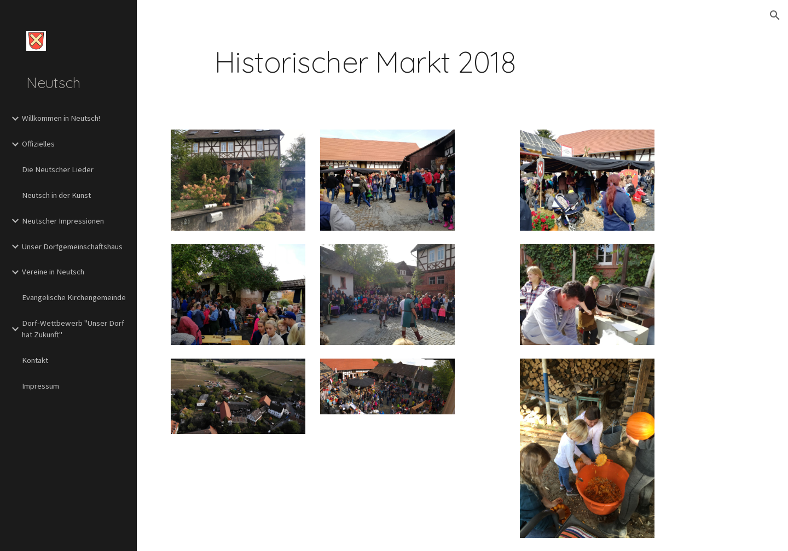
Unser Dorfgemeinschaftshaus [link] (72, 246)
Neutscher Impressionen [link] (63, 221)
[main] (365, 62)
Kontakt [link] (35, 360)
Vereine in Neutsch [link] (53, 272)
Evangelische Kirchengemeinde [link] (74, 297)
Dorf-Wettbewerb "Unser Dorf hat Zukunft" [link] (73, 328)
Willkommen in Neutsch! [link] (61, 118)
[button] (775, 15)
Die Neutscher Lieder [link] (58, 169)
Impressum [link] (40, 386)
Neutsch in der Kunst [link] (56, 195)
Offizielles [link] (38, 144)
